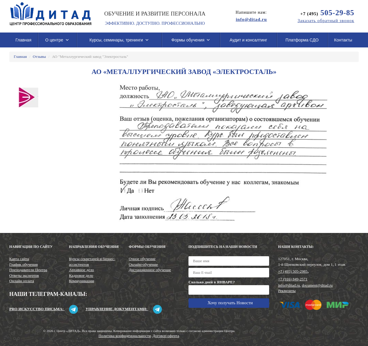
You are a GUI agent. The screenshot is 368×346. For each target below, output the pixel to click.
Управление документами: (123, 309)
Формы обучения (191, 40)
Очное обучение (142, 259)
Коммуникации (81, 281)
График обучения (23, 264)
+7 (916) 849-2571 (292, 279)
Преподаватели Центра (28, 270)
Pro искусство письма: (43, 309)
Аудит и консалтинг (248, 40)
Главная (23, 40)
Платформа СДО (302, 40)
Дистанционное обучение (150, 270)
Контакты (343, 40)
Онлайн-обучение (143, 264)
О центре (57, 40)
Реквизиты (287, 290)
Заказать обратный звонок (326, 20)
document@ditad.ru (317, 285)
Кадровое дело (81, 275)
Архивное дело (81, 270)
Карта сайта (19, 259)
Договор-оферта (166, 335)
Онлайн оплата (21, 281)
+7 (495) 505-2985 (292, 271)
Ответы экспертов (24, 275)
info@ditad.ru (289, 285)
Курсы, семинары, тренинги (119, 40)
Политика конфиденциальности (125, 335)
